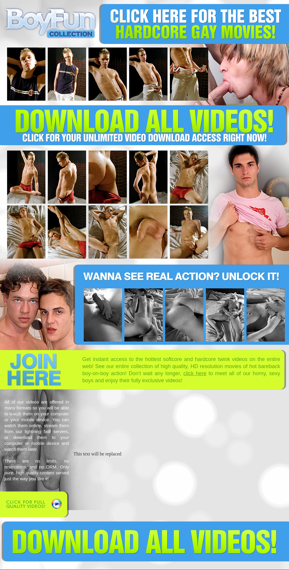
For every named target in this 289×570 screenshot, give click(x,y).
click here (194, 373)
